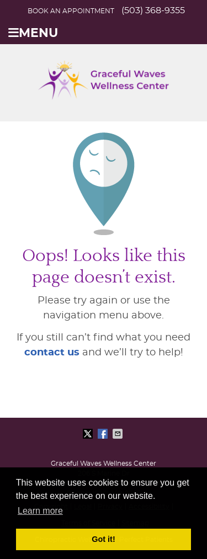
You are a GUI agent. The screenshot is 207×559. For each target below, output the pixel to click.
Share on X (89, 434)
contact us (51, 353)
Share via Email (119, 434)
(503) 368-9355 (153, 10)
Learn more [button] (40, 510)
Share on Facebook (104, 434)
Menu (33, 33)
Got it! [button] (103, 539)
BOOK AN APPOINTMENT (71, 11)
